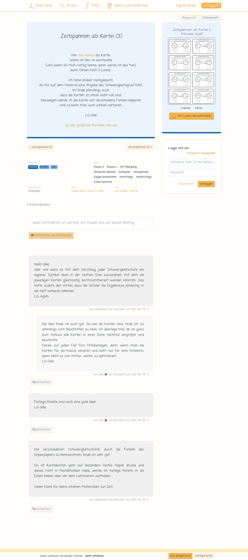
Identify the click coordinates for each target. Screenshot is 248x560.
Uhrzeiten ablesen (105, 172)
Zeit (53, 167)
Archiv (68, 5)
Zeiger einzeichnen (105, 177)
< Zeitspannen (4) (41, 147)
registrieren (186, 5)
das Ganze (86, 55)
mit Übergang (128, 167)
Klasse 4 (112, 167)
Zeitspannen (141, 172)
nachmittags (144, 177)
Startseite (40, 6)
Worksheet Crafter (126, 191)
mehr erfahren (94, 556)
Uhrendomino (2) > (140, 147)
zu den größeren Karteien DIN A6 (91, 125)
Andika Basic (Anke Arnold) (87, 191)
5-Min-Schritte (103, 182)
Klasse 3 (99, 167)
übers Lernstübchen (127, 5)
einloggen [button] (211, 5)
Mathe (33, 167)
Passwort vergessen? (201, 153)
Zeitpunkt (124, 172)
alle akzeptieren (180, 556)
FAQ (91, 5)
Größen (44, 167)
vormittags (126, 177)
